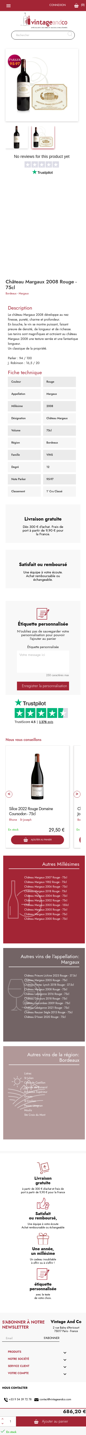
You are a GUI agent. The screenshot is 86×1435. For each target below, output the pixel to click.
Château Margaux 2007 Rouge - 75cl (45, 877)
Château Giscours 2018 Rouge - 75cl (45, 999)
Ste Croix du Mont (34, 1115)
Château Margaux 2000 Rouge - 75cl (45, 919)
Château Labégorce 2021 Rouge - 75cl (46, 1008)
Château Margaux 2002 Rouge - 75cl (45, 900)
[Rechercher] (43, 35)
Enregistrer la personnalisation (44, 686)
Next (77, 794)
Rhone (13, 819)
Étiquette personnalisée (43, 647)
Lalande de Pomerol (35, 1087)
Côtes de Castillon (34, 1083)
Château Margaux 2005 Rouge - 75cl (45, 910)
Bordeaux (11, 293)
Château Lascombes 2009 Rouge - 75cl (47, 1003)
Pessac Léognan (33, 1106)
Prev (9, 794)
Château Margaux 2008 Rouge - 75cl (45, 914)
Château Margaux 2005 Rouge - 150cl (46, 905)
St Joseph (26, 819)
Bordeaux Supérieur (35, 1092)
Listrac (28, 1073)
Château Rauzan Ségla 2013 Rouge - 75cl (48, 1012)
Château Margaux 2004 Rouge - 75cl (45, 896)
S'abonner (51, 1338)
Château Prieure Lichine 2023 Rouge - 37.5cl (50, 976)
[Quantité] (10, 1421)
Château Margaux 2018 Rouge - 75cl (45, 891)
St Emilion (30, 1101)
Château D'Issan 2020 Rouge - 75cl (45, 1017)
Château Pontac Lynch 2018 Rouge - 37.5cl (49, 985)
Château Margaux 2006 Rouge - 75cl (45, 887)
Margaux (24, 293)
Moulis (28, 1110)
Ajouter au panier (51, 1421)
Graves (28, 1096)
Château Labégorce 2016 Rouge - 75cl (46, 994)
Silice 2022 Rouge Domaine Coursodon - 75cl (31, 811)
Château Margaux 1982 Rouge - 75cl (45, 882)
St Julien (29, 1078)
